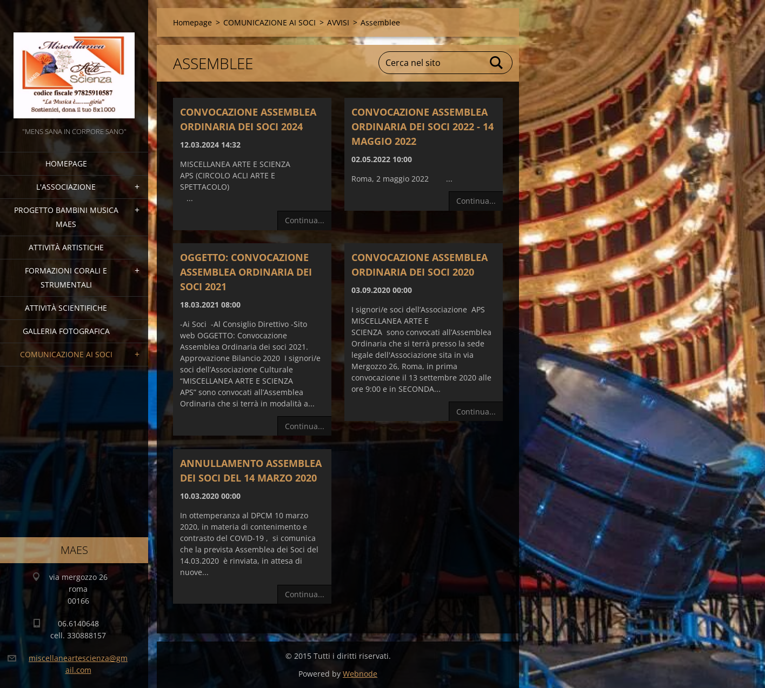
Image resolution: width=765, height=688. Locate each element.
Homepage (66, 163)
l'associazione (66, 187)
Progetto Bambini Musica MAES (66, 217)
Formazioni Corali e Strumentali (66, 277)
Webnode (360, 674)
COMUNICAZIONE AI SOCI (66, 354)
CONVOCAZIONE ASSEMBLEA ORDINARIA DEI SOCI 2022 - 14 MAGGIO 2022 (422, 126)
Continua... (304, 220)
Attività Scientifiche (66, 308)
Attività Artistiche (66, 247)
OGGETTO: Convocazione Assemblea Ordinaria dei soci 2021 (246, 272)
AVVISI (338, 22)
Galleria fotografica (66, 331)
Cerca (497, 63)
